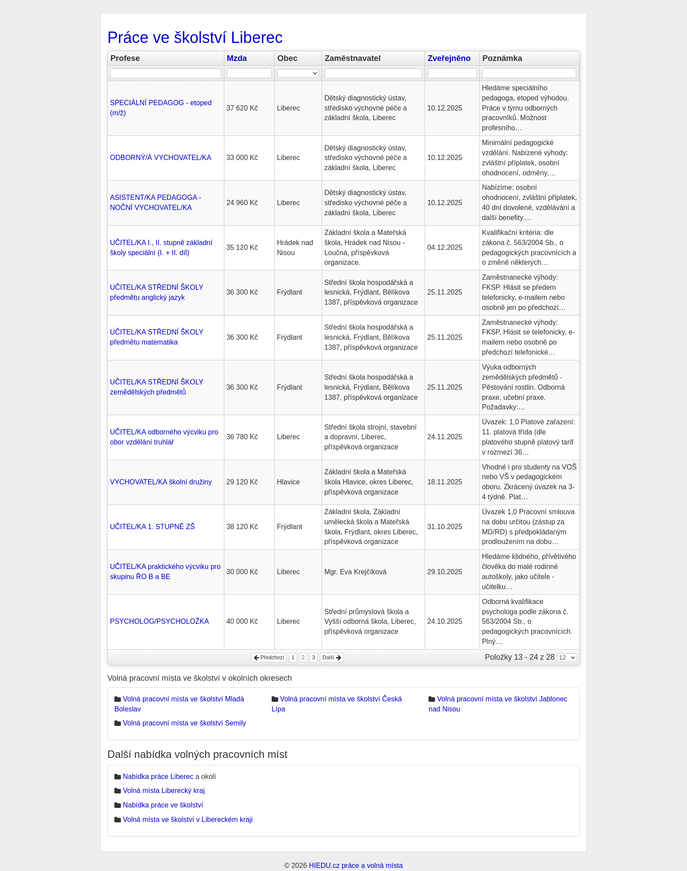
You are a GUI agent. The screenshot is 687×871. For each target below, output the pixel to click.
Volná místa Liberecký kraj (164, 790)
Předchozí (269, 657)
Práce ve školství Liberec (195, 37)
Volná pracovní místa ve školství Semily (184, 723)
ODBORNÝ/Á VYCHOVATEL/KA (160, 157)
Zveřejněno (449, 58)
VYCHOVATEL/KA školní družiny (161, 482)
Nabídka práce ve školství (163, 805)
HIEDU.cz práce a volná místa (356, 865)
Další (331, 657)
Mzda (237, 58)
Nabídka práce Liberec (158, 776)
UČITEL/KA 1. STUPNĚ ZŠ (152, 526)
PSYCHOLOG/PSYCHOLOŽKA (159, 621)
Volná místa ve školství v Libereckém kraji (187, 819)
